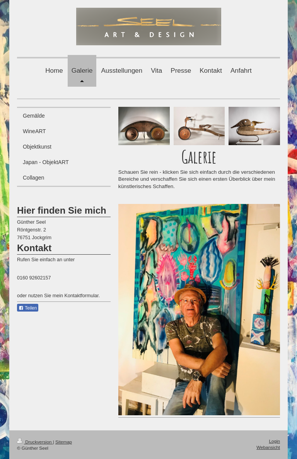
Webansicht (268, 447)
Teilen (28, 308)
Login (274, 441)
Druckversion (35, 441)
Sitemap (63, 441)
